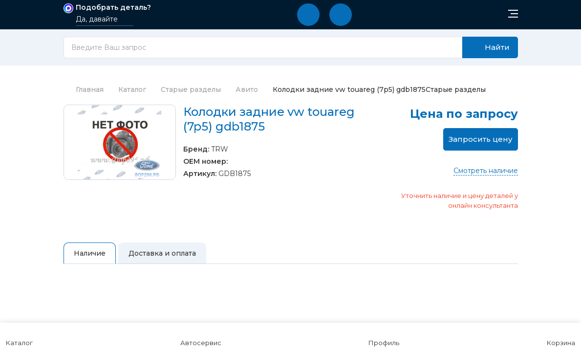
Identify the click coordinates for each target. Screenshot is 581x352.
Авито (247, 89)
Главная (84, 89)
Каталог (132, 89)
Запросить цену (481, 139)
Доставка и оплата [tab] (162, 253)
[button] (308, 14)
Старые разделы (191, 89)
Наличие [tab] (90, 253)
